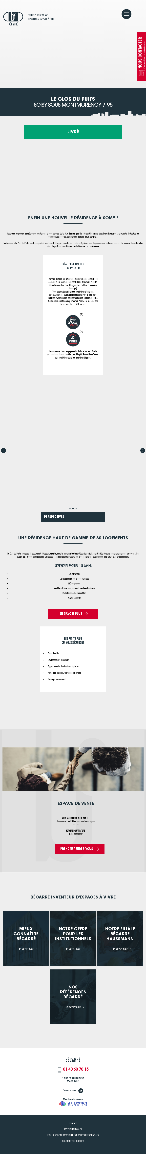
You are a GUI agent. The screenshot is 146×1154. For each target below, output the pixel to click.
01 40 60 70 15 (75, 1070)
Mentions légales (73, 1129)
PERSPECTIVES (54, 517)
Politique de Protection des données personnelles (73, 1135)
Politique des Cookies (73, 1141)
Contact (73, 1123)
